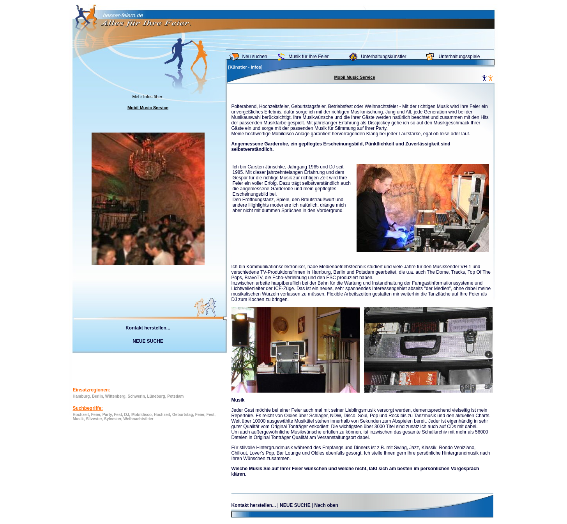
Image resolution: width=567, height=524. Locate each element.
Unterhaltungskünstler (383, 56)
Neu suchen (254, 56)
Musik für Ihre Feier (308, 56)
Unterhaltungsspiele (459, 56)
